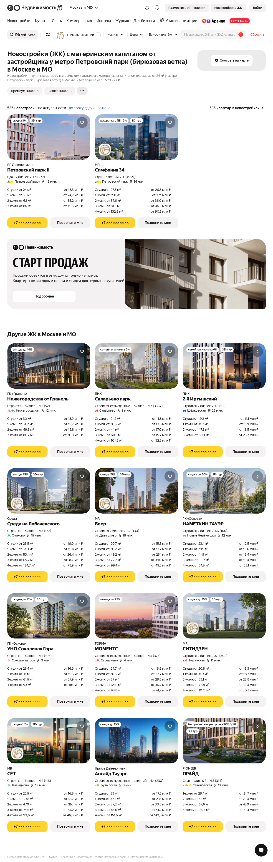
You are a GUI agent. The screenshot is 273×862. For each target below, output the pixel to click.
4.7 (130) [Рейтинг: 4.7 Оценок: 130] (132, 531)
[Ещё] (82, 91)
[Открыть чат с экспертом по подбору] (261, 850)
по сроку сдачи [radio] (82, 108)
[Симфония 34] (136, 137)
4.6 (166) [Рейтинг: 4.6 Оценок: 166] (220, 531)
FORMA (100, 643)
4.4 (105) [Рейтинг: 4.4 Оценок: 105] (45, 656)
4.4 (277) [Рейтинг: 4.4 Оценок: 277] (38, 177)
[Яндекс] (10, 8)
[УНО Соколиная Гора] (48, 615)
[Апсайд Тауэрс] (136, 740)
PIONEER (189, 768)
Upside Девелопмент (111, 768)
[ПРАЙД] (224, 740)
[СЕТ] (48, 740)
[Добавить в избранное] (82, 122)
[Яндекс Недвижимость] (38, 8)
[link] (257, 8)
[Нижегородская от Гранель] (48, 366)
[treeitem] (20, 20)
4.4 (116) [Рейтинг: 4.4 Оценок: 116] (45, 781)
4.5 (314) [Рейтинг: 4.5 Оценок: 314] (216, 781)
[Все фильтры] (47, 34)
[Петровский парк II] (48, 137)
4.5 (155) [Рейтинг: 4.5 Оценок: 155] (220, 406)
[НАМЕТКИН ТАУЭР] (224, 491)
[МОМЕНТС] (136, 615)
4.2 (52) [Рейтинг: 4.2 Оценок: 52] (44, 406)
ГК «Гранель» (17, 393)
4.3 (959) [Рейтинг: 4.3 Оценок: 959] (128, 177)
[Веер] (136, 491)
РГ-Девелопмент (20, 164)
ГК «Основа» (192, 518)
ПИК (98, 393)
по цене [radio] (104, 108)
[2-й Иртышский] (224, 366)
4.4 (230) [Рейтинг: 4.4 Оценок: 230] (156, 781)
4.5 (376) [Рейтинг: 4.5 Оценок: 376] (154, 656)
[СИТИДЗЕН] (224, 615)
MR (97, 164)
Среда (12, 518)
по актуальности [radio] (52, 108)
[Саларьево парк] (136, 366)
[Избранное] (147, 8)
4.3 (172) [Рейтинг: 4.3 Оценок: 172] (45, 531)
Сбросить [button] (257, 34)
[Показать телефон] (27, 222)
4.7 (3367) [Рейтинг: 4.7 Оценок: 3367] (155, 406)
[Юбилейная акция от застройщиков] (105, 150)
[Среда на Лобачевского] (48, 491)
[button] (157, 8)
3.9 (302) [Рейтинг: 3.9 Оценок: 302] (221, 656)
